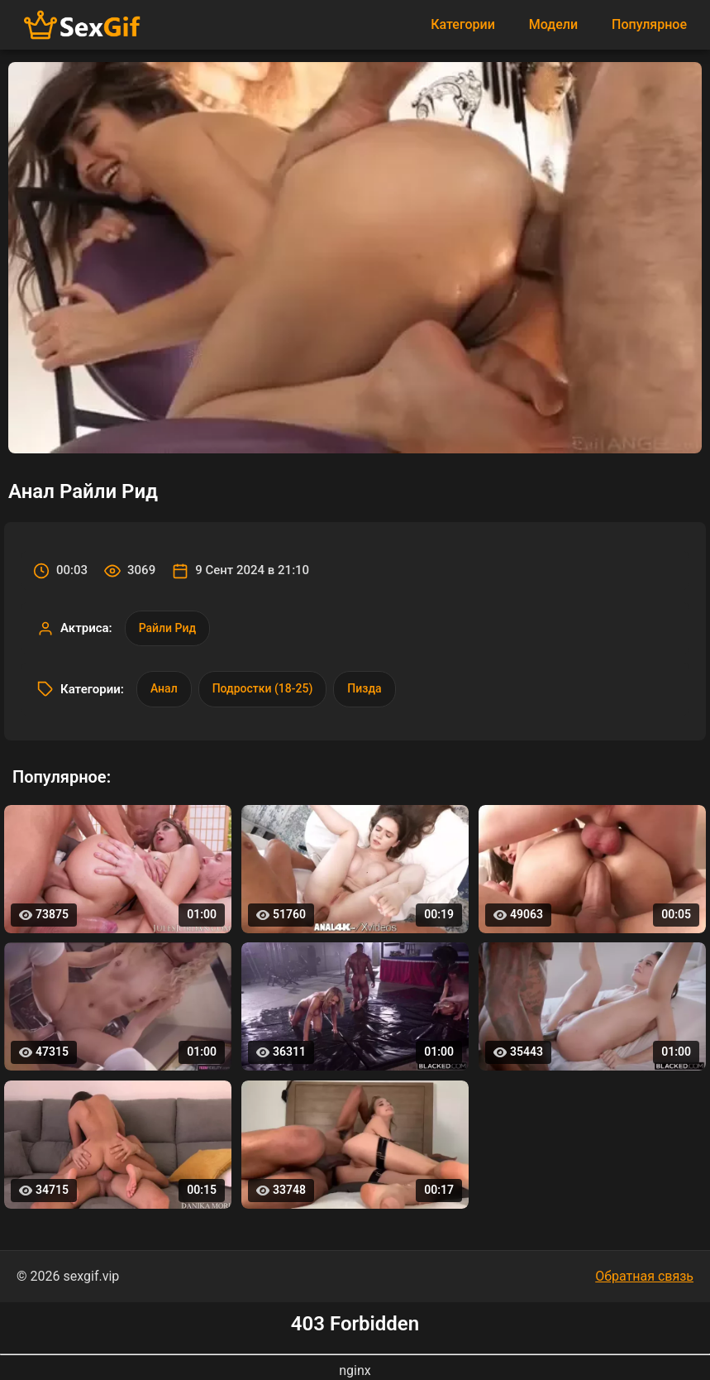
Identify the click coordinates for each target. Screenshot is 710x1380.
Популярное (649, 24)
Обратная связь (644, 1276)
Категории (463, 24)
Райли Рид (167, 628)
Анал (164, 688)
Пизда (364, 688)
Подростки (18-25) (262, 688)
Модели (553, 24)
